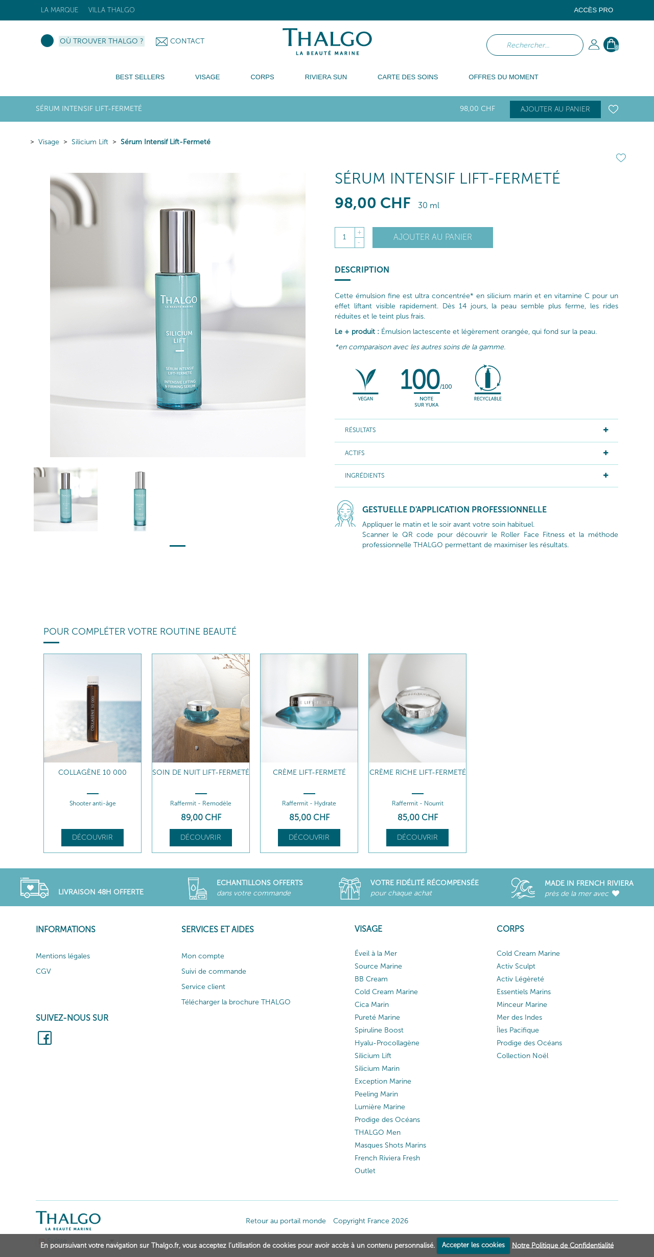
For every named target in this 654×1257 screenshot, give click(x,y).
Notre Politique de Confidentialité (563, 1245)
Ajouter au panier (555, 109)
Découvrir (92, 837)
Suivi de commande (213, 971)
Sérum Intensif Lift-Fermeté (166, 142)
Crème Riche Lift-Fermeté (417, 772)
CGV (43, 971)
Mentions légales (63, 956)
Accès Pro (593, 10)
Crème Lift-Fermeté (309, 772)
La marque (59, 10)
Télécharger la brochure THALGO (236, 1002)
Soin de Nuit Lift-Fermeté (200, 772)
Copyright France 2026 (370, 1221)
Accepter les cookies (473, 1245)
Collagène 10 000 (92, 772)
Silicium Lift (90, 142)
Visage (48, 142)
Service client (203, 986)
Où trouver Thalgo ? (102, 41)
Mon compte (202, 956)
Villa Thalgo (111, 10)
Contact (187, 41)
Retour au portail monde (286, 1221)
